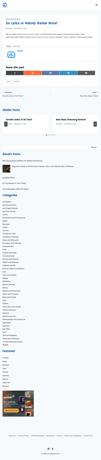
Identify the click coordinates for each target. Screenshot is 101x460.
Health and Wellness (11, 262)
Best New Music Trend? (75, 94)
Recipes (6, 386)
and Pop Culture (9, 211)
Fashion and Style (9, 253)
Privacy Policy (23, 436)
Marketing (6, 281)
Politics (5, 303)
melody (16, 81)
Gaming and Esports (11, 259)
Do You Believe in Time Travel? (14, 183)
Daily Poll (6, 383)
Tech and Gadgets (10, 335)
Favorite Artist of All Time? (26, 94)
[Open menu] (96, 5)
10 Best (5, 358)
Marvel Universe (9, 284)
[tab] (46, 134)
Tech (4, 332)
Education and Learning (12, 243)
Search (94, 147)
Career (5, 227)
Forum (59, 436)
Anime (5, 215)
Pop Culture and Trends (12, 307)
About (8, 46)
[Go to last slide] (6, 124)
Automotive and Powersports (14, 218)
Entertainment (8, 246)
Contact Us (88, 436)
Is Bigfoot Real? (9, 178)
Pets (4, 300)
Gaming (6, 375)
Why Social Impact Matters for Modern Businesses (22, 161)
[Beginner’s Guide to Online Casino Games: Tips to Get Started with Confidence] (6, 169)
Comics (5, 230)
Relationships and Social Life (14, 319)
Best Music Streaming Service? (71, 119)
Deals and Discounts (11, 240)
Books (5, 221)
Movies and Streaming (11, 291)
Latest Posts (16, 46)
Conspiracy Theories (11, 237)
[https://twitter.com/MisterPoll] (52, 449)
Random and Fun (9, 316)
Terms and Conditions (72, 436)
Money (5, 288)
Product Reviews (9, 310)
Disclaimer (50, 436)
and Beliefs (7, 202)
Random (6, 313)
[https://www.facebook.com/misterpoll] (48, 449)
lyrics (9, 81)
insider (10, 28)
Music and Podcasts (13, 19)
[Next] (95, 124)
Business (6, 224)
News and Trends (9, 297)
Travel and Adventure (11, 338)
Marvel (5, 379)
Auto (4, 368)
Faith (4, 249)
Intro (4, 272)
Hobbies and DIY (9, 265)
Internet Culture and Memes (13, 269)
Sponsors (6, 326)
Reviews (6, 365)
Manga (5, 278)
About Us (12, 436)
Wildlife (5, 345)
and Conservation (9, 205)
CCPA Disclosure (37, 436)
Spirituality (7, 323)
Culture (5, 372)
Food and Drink (8, 256)
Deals (5, 361)
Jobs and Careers (9, 275)
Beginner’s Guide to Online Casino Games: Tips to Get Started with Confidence (42, 166)
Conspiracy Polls (9, 234)
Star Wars (6, 329)
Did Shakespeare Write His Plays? (16, 189)
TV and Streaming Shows (12, 342)
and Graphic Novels (10, 208)
